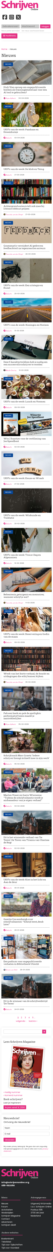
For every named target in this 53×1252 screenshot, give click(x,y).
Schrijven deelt (8, 1225)
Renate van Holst (11, 970)
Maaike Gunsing (11, 370)
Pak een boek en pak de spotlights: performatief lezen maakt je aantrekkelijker (22, 716)
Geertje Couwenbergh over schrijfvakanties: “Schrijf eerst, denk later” (24, 922)
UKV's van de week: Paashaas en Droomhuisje (21, 130)
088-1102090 (8, 1185)
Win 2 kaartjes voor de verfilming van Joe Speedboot (25, 440)
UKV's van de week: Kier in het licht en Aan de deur (25, 880)
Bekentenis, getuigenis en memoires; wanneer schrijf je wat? (24, 595)
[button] (9, 35)
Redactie (9, 138)
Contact (5, 1218)
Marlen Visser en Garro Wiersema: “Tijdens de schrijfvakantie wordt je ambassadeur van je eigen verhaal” (23, 798)
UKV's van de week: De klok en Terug (24, 169)
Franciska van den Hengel (14, 214)
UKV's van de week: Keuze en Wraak (24, 478)
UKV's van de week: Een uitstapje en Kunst (23, 286)
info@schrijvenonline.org (15, 1182)
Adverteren (6, 1222)
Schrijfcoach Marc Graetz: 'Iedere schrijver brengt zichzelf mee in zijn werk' (26, 756)
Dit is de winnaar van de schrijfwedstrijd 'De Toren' (25, 1002)
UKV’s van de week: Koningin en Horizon (26, 325)
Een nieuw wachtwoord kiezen (33, 31)
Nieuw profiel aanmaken (10, 31)
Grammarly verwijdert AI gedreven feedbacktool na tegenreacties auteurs (24, 247)
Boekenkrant (7, 1238)
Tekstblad (6, 1241)
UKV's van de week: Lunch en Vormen (24, 401)
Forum (4, 1206)
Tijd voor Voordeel (10, 1247)
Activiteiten (7, 1209)
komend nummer (13, 1095)
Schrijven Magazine (10, 1215)
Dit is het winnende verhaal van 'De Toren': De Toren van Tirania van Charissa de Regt (26, 840)
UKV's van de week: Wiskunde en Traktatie (22, 516)
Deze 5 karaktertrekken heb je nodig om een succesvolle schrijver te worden (25, 363)
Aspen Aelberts (11, 98)
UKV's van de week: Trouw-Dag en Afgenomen (22, 556)
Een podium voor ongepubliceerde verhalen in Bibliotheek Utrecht (23, 962)
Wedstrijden (7, 1212)
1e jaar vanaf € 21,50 (15, 1107)
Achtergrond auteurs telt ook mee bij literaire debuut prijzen (24, 207)
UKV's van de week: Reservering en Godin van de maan (26, 635)
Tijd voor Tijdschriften (12, 1244)
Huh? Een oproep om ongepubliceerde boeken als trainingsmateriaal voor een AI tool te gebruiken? (25, 90)
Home (4, 49)
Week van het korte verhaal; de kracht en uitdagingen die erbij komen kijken (26, 675)
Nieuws (8, 64)
